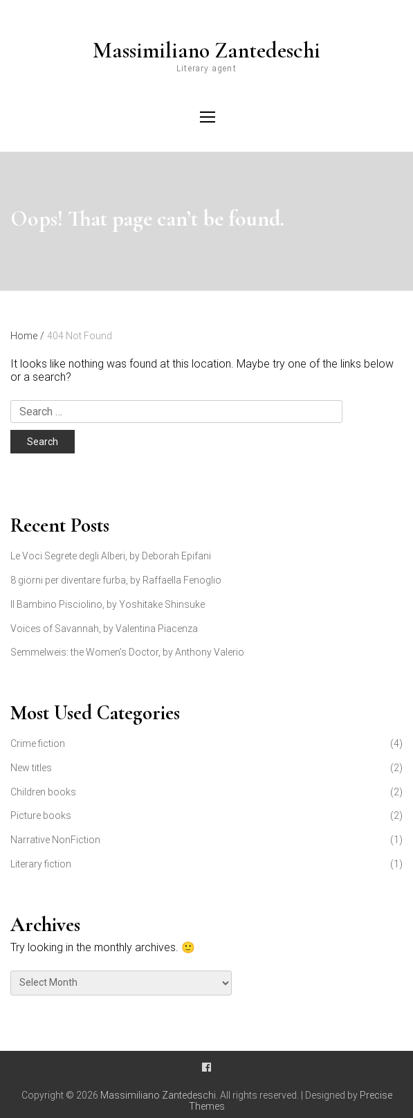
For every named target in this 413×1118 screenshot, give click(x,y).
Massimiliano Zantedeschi (206, 50)
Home (27, 335)
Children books (43, 791)
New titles (31, 767)
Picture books (40, 815)
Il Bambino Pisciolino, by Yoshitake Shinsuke (107, 604)
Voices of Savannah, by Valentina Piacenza (104, 628)
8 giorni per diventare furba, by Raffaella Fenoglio (115, 580)
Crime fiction (37, 743)
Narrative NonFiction (55, 839)
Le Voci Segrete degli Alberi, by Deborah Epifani (110, 555)
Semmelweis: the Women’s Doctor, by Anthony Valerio (127, 652)
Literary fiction (40, 863)
